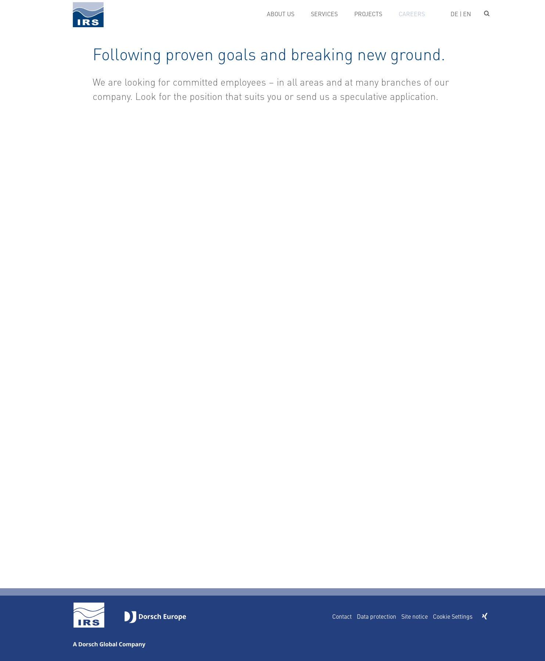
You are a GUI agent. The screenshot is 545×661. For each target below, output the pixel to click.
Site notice (414, 616)
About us (280, 14)
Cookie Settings (453, 616)
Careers (412, 14)
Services (324, 14)
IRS (88, 14)
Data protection (376, 616)
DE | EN (461, 14)
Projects (368, 14)
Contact (342, 616)
